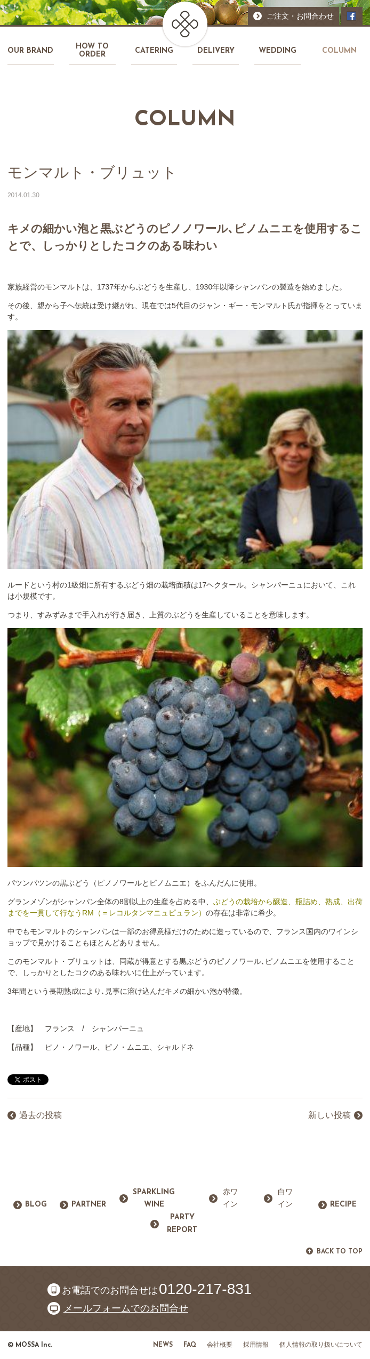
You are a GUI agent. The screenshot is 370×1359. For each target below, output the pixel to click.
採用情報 (256, 1345)
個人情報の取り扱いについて (321, 1345)
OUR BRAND (30, 51)
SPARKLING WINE (154, 1198)
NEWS (163, 1345)
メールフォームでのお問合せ (125, 1308)
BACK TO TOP (340, 1252)
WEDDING (277, 51)
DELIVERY (216, 51)
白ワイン (285, 1198)
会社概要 (219, 1345)
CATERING (154, 51)
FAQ (189, 1345)
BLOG (36, 1205)
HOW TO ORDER (92, 51)
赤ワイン (230, 1198)
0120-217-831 (205, 1289)
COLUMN (339, 51)
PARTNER (88, 1205)
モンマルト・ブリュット (92, 172)
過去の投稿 (40, 1115)
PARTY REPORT (182, 1223)
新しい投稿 (329, 1115)
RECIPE (343, 1205)
